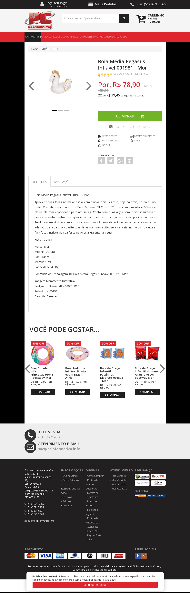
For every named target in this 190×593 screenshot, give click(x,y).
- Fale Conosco (118, 476)
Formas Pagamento (142, 136)
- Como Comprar (95, 476)
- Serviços (66, 498)
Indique (104, 145)
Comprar (130, 116)
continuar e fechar (95, 585)
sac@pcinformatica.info (54, 447)
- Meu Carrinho (118, 481)
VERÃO (46, 49)
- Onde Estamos (70, 481)
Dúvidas (92, 471)
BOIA (56, 49)
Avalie (135, 141)
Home (34, 49)
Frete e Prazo (107, 136)
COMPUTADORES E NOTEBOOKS (76, 37)
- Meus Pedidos (118, 485)
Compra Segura (108, 141)
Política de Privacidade (102, 579)
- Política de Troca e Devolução (92, 485)
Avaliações (67, 182)
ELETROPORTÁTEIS (97, 37)
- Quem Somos (69, 476)
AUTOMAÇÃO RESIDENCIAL (116, 37)
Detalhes (41, 182)
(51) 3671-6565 (45, 435)
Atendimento (121, 471)
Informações (72, 471)
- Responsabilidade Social (71, 489)
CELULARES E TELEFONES (52, 37)
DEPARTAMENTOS (33, 37)
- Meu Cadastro (118, 489)
